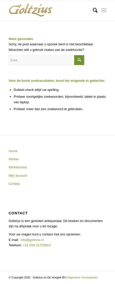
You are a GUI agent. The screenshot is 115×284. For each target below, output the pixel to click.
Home (13, 151)
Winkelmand (18, 167)
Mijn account (18, 175)
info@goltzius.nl (32, 240)
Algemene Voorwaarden (83, 277)
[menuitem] (93, 10)
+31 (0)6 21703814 (36, 245)
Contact (14, 184)
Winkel (13, 159)
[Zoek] (93, 10)
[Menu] (103, 10)
